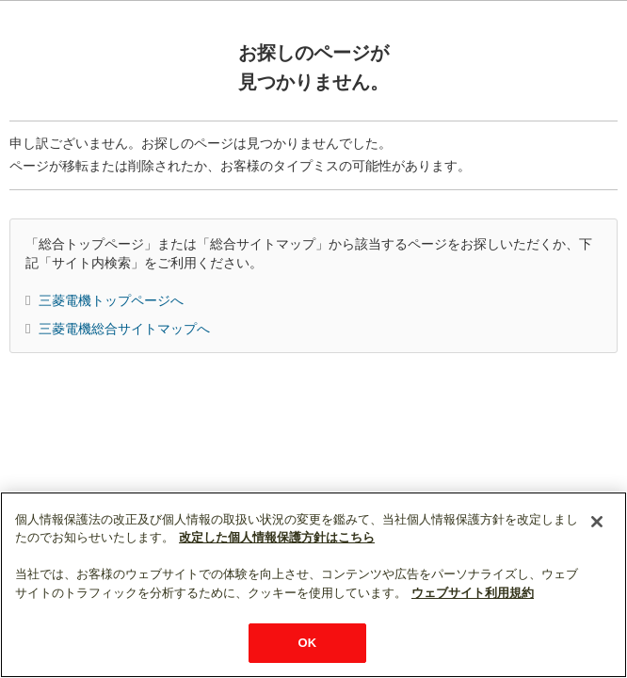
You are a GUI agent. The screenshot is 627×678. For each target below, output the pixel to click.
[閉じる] (597, 521)
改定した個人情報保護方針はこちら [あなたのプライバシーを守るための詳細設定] (277, 537)
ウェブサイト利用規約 (472, 593)
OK (307, 643)
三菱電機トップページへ (111, 300)
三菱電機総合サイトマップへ (124, 328)
